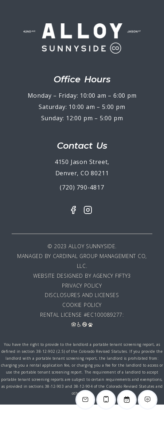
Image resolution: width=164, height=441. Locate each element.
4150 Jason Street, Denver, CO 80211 (82, 167)
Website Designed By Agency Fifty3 (82, 275)
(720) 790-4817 (82, 187)
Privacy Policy (82, 285)
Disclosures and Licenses (82, 295)
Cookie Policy (82, 304)
